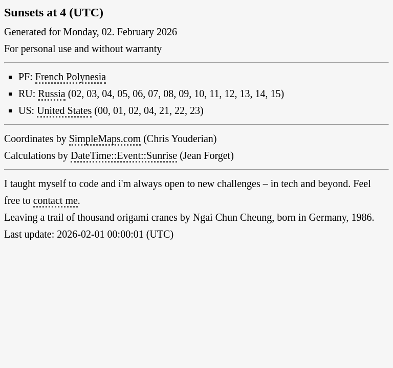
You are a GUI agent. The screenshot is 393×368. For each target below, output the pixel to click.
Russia (51, 93)
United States (64, 110)
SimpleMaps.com (105, 138)
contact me (55, 200)
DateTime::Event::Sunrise (124, 155)
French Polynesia (70, 76)
